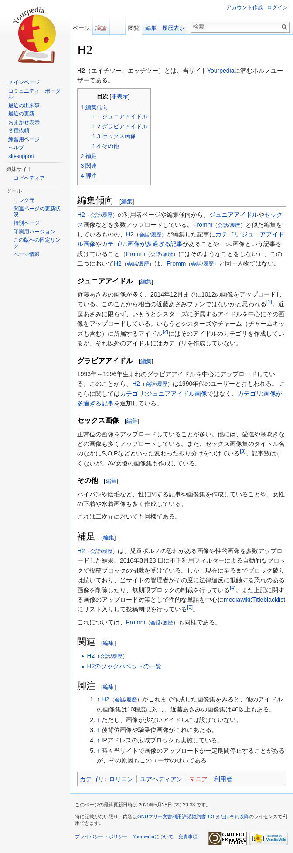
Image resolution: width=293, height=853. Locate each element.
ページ (81, 28)
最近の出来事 (24, 105)
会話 (95, 215)
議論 (101, 28)
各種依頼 (18, 131)
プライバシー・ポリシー (101, 836)
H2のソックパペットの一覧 (124, 666)
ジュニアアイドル (233, 214)
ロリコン (121, 778)
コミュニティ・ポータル (34, 94)
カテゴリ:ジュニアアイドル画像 (163, 393)
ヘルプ (16, 148)
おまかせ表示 (24, 122)
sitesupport (21, 156)
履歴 (107, 215)
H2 (81, 214)
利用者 (223, 778)
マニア (198, 778)
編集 (127, 201)
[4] (232, 587)
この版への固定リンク (37, 243)
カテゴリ (92, 778)
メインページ (24, 82)
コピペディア (29, 178)
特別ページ (27, 223)
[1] (269, 302)
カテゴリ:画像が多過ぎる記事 (142, 243)
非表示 (119, 97)
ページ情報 (27, 254)
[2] (165, 331)
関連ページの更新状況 (37, 212)
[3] (242, 451)
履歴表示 (173, 28)
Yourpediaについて (153, 836)
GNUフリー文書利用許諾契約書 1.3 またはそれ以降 (193, 816)
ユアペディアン (161, 778)
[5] (190, 607)
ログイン (277, 7)
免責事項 (188, 836)
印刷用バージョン (34, 232)
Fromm (202, 224)
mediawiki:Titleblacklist (254, 599)
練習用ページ (24, 139)
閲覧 (134, 28)
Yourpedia (221, 70)
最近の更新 (21, 114)
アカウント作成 (244, 7)
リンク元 (24, 200)
